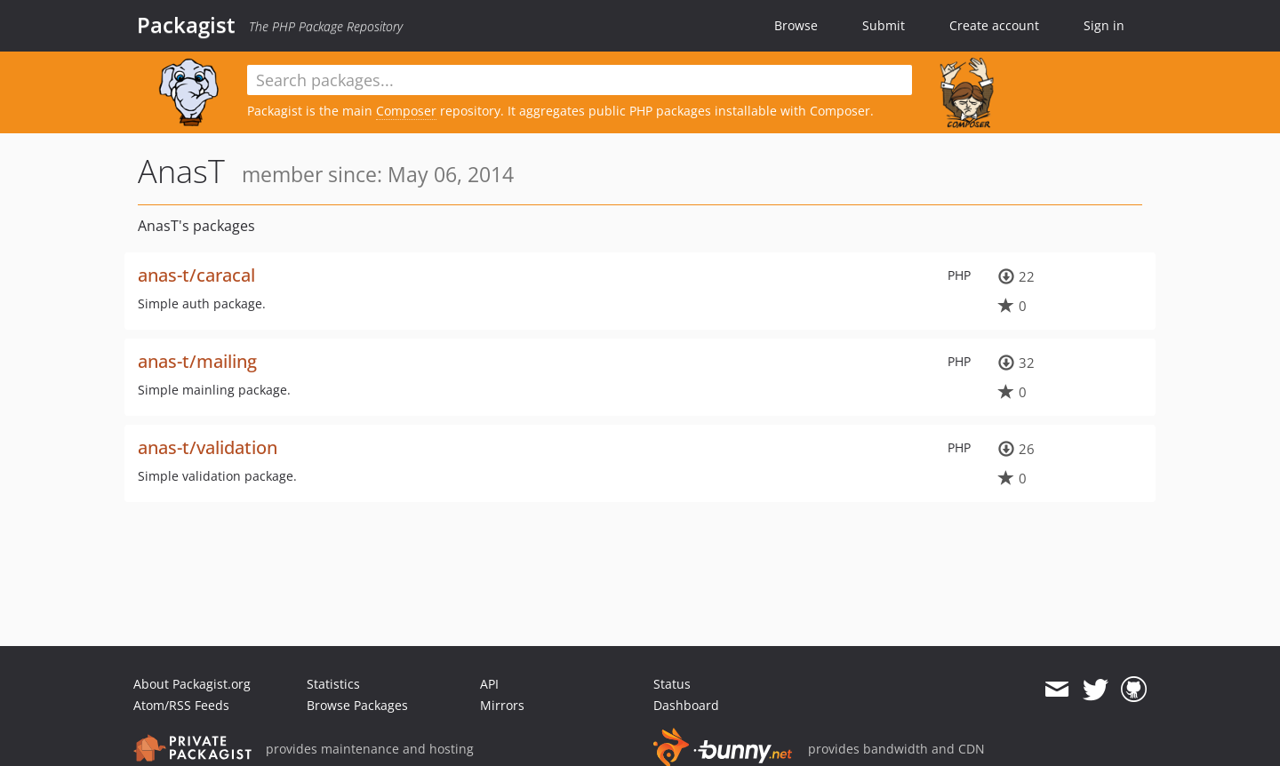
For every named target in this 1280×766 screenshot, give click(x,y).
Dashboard (686, 705)
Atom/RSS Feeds (181, 705)
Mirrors (502, 705)
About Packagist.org (192, 683)
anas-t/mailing (197, 361)
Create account (994, 25)
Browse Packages (357, 705)
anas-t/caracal (196, 275)
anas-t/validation (207, 447)
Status (672, 683)
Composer (406, 110)
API (489, 683)
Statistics (333, 683)
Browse (796, 25)
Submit (883, 25)
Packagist (186, 25)
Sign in (1104, 25)
